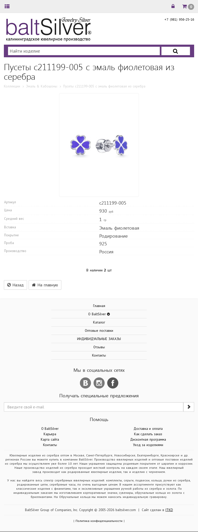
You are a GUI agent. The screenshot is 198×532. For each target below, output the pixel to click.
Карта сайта (50, 439)
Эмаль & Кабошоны (41, 86)
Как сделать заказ (148, 434)
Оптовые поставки (99, 330)
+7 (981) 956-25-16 (179, 19)
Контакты (99, 355)
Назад (15, 284)
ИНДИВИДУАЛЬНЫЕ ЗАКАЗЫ (99, 339)
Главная (99, 306)
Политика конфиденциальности (99, 521)
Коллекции (12, 86)
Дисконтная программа (148, 439)
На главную (45, 284)
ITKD (169, 510)
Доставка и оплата (148, 428)
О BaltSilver (50, 428)
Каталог (99, 322)
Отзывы (99, 347)
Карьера (50, 434)
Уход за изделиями (148, 445)
